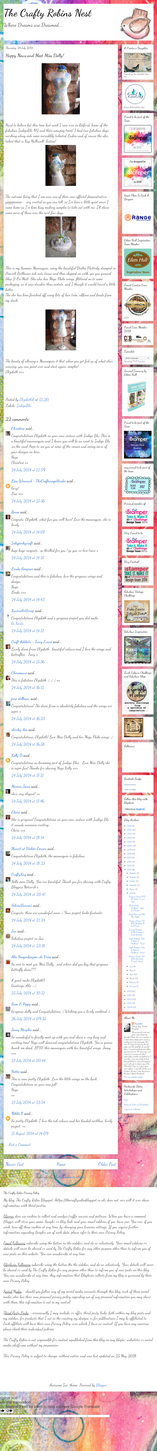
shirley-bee (19, 729)
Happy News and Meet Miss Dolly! (137, 915)
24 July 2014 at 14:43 (27, 599)
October (132, 881)
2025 (129, 826)
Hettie (15, 1071)
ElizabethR (138, 1023)
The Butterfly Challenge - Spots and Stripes (136, 908)
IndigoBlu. (24, 405)
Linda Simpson (22, 568)
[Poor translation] (9, 1411)
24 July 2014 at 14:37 (27, 557)
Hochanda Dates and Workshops (136, 1104)
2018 (129, 853)
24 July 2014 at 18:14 (27, 837)
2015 (129, 865)
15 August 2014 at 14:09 (29, 1133)
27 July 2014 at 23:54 (28, 1102)
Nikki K (17, 1113)
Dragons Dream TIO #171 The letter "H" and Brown (137, 923)
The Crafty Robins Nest (47, 13)
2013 (129, 991)
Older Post (107, 1164)
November (133, 877)
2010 (129, 1003)
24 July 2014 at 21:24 (28, 920)
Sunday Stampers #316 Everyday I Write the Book (136, 932)
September (133, 885)
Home (61, 1164)
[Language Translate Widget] (136, 358)
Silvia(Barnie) (21, 905)
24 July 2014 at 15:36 (28, 661)
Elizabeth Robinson (130, 784)
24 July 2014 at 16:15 (27, 687)
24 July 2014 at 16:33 (28, 718)
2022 (129, 837)
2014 (129, 869)
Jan (14, 931)
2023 (129, 833)
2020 (130, 845)
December (133, 873)
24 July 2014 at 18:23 (28, 863)
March (132, 978)
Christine (18, 428)
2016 (129, 861)
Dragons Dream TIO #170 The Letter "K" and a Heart (137, 958)
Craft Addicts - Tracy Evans (31, 641)
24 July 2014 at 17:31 (27, 775)
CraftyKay (18, 874)
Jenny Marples (21, 1029)
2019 (129, 849)
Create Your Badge (130, 789)
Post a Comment (20, 1144)
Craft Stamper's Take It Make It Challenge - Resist (137, 949)
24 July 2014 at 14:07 (28, 532)
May (131, 970)
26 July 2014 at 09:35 (28, 1018)
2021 (129, 842)
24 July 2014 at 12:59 (28, 469)
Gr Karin (17, 623)
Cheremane (19, 672)
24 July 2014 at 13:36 (28, 501)
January (132, 986)
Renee (15, 512)
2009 (130, 1007)
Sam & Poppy (21, 1004)
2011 (129, 999)
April (131, 974)
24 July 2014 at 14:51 (27, 630)
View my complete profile (133, 1077)
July (131, 893)
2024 (129, 829)
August (132, 889)
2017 (129, 857)
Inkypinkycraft (22, 543)
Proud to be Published (132, 1109)
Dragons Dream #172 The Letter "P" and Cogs (137, 899)
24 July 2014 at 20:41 (28, 894)
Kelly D (17, 755)
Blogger (101, 1385)
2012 (129, 995)
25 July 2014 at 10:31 (28, 993)
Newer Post (15, 1164)
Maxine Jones (20, 786)
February (132, 982)
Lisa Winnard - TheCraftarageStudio (38, 481)
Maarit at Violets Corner (28, 848)
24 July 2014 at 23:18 (28, 945)
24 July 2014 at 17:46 (27, 801)
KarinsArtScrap (22, 610)
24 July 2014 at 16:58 (28, 744)
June (131, 966)
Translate (139, 361)
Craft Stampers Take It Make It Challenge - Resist (137, 941)
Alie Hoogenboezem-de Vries (31, 956)
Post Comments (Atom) (70, 1176)
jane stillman (20, 698)
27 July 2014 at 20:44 (28, 1060)
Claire (15, 812)
